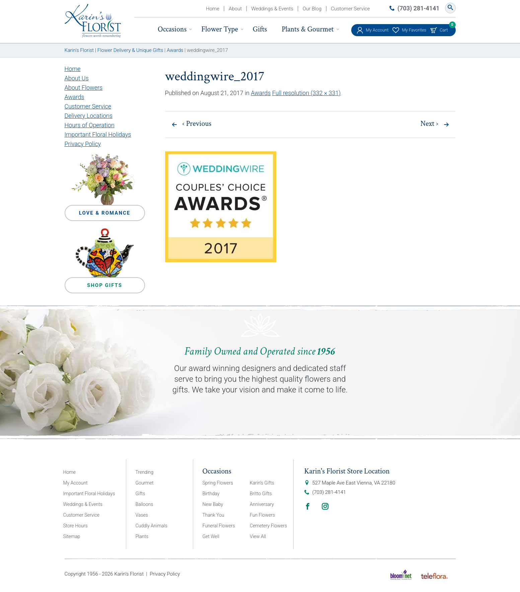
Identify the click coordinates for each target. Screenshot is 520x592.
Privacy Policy (83, 143)
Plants (142, 536)
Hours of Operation (90, 125)
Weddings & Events (272, 9)
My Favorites (414, 29)
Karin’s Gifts (262, 483)
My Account (377, 29)
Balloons (144, 504)
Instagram (325, 506)
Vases (142, 515)
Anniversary (262, 504)
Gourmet (145, 483)
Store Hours (75, 525)
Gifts (260, 29)
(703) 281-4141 (418, 8)
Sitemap (71, 536)
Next (429, 124)
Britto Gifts (261, 493)
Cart (444, 28)
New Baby (213, 504)
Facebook (307, 506)
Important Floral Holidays (98, 134)
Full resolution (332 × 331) (306, 92)
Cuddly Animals (151, 525)
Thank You (213, 515)
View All (258, 536)
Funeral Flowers (219, 525)
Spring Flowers (218, 483)
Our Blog (312, 9)
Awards (261, 92)
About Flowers (84, 87)
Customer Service (350, 9)
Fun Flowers (262, 515)
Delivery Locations (89, 115)
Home (212, 9)
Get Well (211, 536)
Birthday (211, 493)
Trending (145, 472)
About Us (77, 78)
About (235, 9)
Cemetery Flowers (268, 525)
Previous (197, 124)
